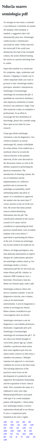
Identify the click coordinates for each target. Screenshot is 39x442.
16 (16, 437)
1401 (5, 422)
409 (23, 422)
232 (17, 434)
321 (17, 428)
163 (18, 425)
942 (17, 422)
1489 (5, 431)
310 (34, 437)
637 (11, 434)
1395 (12, 431)
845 (30, 431)
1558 (31, 425)
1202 (27, 437)
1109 (5, 434)
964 (5, 437)
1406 (31, 434)
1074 (5, 425)
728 (11, 422)
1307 (25, 425)
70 (21, 437)
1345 (11, 428)
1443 (12, 425)
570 (11, 437)
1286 (5, 439)
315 (30, 428)
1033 (24, 434)
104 (5, 428)
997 (29, 422)
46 (25, 431)
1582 (19, 431)
